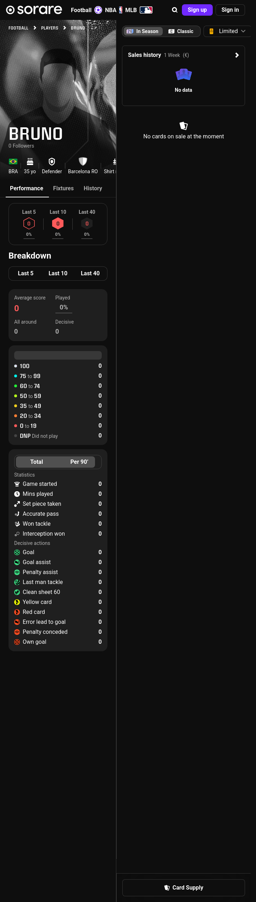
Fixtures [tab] (63, 188)
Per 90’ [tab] (79, 461)
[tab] (181, 31)
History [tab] (93, 188)
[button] (175, 10)
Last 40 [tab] (90, 273)
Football (86, 10)
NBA (113, 10)
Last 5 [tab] (25, 273)
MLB (138, 10)
